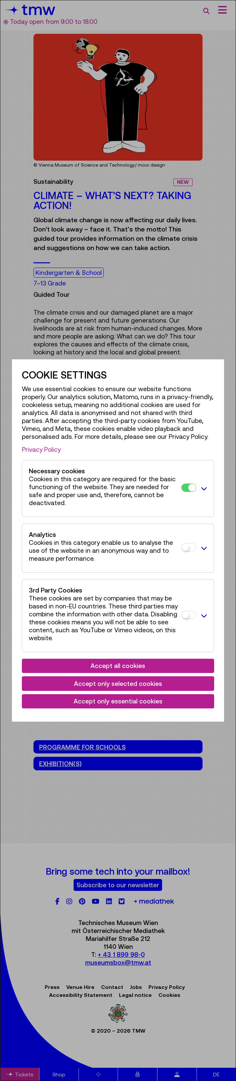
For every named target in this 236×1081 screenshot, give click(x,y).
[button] (203, 488)
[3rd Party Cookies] (188, 615)
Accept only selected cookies (118, 683)
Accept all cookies (117, 665)
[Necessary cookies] (188, 488)
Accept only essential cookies (118, 701)
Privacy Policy (41, 449)
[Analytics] (188, 547)
